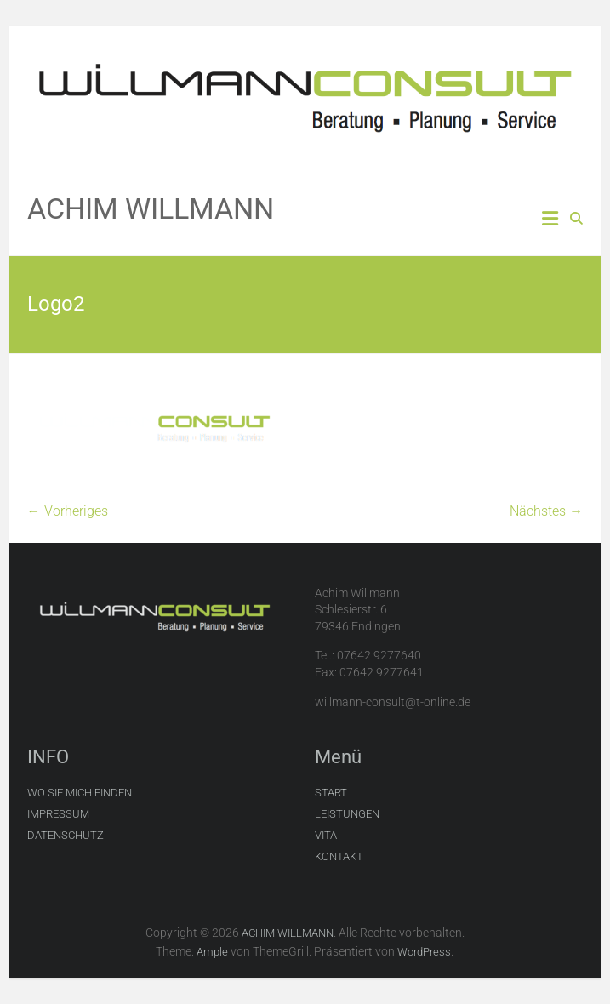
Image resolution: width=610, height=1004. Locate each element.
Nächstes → (546, 511)
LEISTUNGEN (347, 813)
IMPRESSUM (58, 813)
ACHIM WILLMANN (150, 208)
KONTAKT (339, 856)
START (331, 792)
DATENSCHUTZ (65, 835)
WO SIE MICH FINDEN (79, 792)
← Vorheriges (67, 511)
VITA (326, 835)
